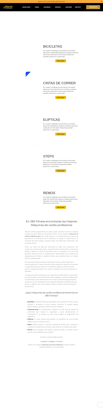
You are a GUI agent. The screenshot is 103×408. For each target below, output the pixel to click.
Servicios (58, 7)
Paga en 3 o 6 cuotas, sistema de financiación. (51, 1)
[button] (26, 20)
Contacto (78, 7)
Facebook (44, 343)
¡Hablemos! (68, 7)
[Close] (101, 1)
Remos (30, 331)
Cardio (37, 7)
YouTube (59, 343)
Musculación (26, 7)
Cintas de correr (33, 311)
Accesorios (48, 7)
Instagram (51, 343)
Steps (29, 326)
